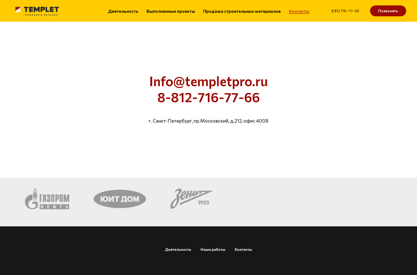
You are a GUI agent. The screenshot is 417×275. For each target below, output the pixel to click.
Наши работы (212, 249)
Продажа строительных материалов (242, 11)
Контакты (299, 11)
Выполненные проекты (171, 11)
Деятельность (123, 11)
